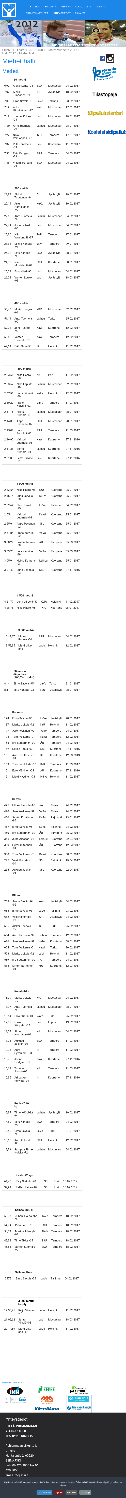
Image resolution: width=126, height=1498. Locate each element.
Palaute (80, 13)
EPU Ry (48, 6)
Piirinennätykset (36, 13)
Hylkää (59, 1493)
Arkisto (66, 6)
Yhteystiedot (62, 13)
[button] (5, 33)
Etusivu (35, 6)
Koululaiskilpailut (107, 132)
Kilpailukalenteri (105, 113)
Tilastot (101, 6)
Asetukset (71, 1493)
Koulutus (81, 6)
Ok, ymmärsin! (44, 1493)
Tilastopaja (104, 94)
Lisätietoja (85, 1493)
